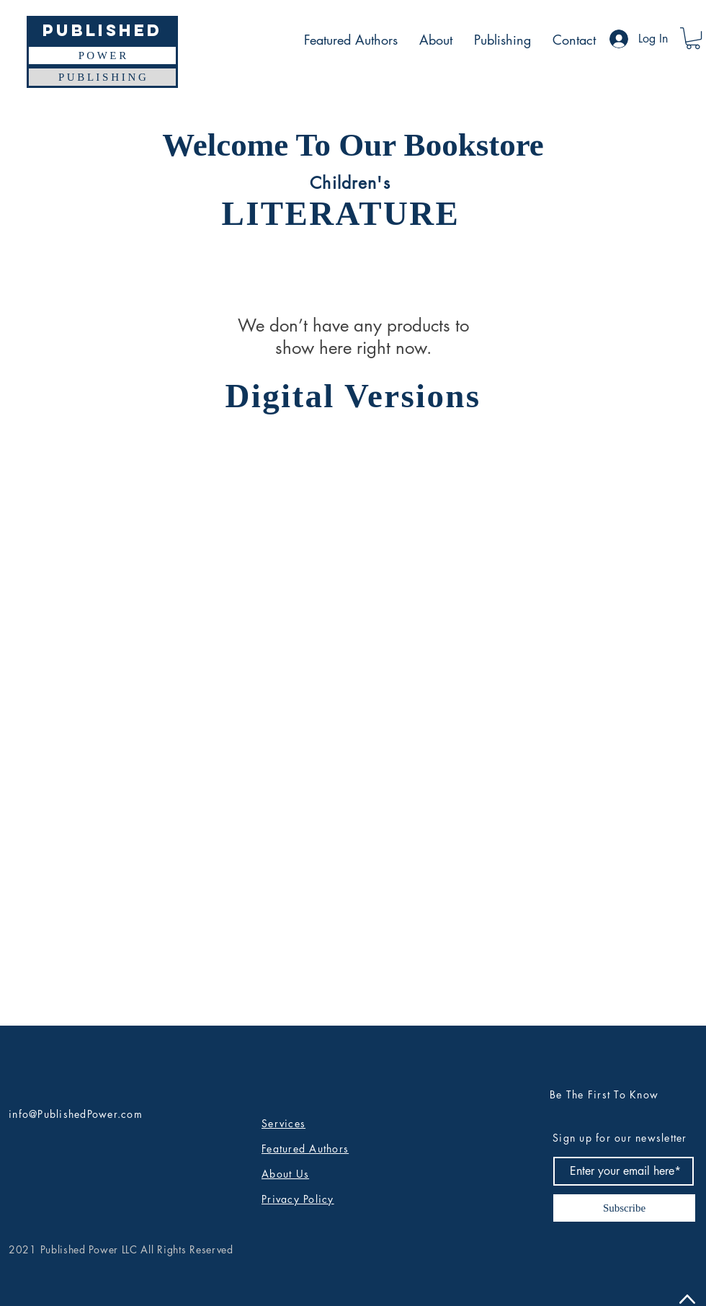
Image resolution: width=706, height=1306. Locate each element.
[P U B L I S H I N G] (102, 77)
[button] (693, 38)
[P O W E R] (102, 55)
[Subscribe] (624, 1208)
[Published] (102, 30)
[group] (353, 466)
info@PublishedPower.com (76, 1114)
